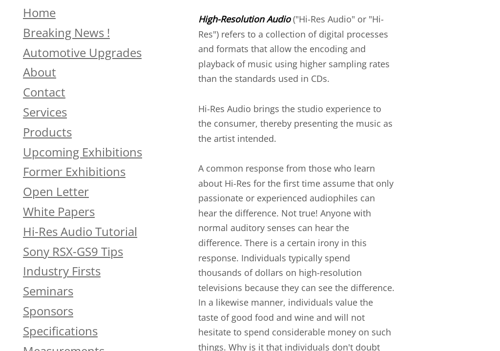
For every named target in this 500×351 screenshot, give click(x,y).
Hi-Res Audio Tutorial (80, 231)
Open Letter (56, 191)
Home (39, 12)
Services (45, 112)
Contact (44, 92)
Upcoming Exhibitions (82, 152)
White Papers (59, 211)
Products (47, 132)
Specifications (60, 331)
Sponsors (48, 311)
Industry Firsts (62, 271)
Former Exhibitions (74, 171)
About (39, 72)
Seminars (48, 291)
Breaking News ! (66, 32)
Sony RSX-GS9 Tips (73, 251)
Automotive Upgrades (82, 52)
